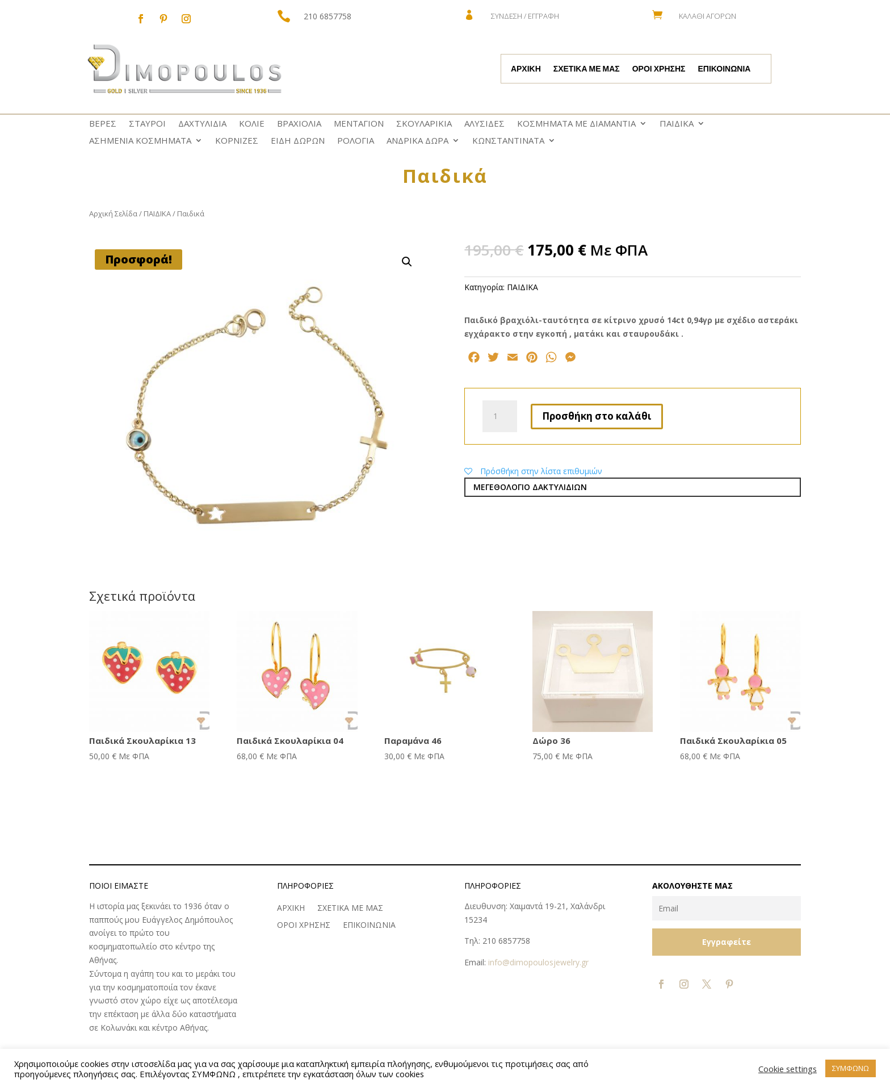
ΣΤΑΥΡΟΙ (147, 124)
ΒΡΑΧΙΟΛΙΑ (299, 124)
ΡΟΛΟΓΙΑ (355, 141)
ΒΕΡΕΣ (102, 124)
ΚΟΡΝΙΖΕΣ (236, 141)
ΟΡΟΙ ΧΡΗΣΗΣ (659, 69)
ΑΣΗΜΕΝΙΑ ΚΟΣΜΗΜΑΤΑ (140, 141)
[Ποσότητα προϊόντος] (499, 416)
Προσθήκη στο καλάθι (597, 415)
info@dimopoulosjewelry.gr (538, 962)
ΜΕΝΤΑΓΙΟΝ (359, 124)
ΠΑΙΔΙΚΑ (677, 124)
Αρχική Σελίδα (113, 213)
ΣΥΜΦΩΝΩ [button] (850, 1068)
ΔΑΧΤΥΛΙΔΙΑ (202, 124)
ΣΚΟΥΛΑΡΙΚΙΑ (424, 124)
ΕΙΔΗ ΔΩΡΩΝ (298, 141)
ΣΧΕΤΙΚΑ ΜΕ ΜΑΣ (586, 69)
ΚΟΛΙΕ (252, 124)
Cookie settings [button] (787, 1069)
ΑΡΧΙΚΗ (526, 69)
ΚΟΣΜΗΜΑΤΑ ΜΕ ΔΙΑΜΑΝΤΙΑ (576, 124)
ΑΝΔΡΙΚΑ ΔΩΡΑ (417, 141)
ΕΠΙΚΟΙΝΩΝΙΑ (724, 69)
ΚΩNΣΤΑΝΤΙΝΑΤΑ (508, 141)
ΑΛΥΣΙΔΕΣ (484, 124)
